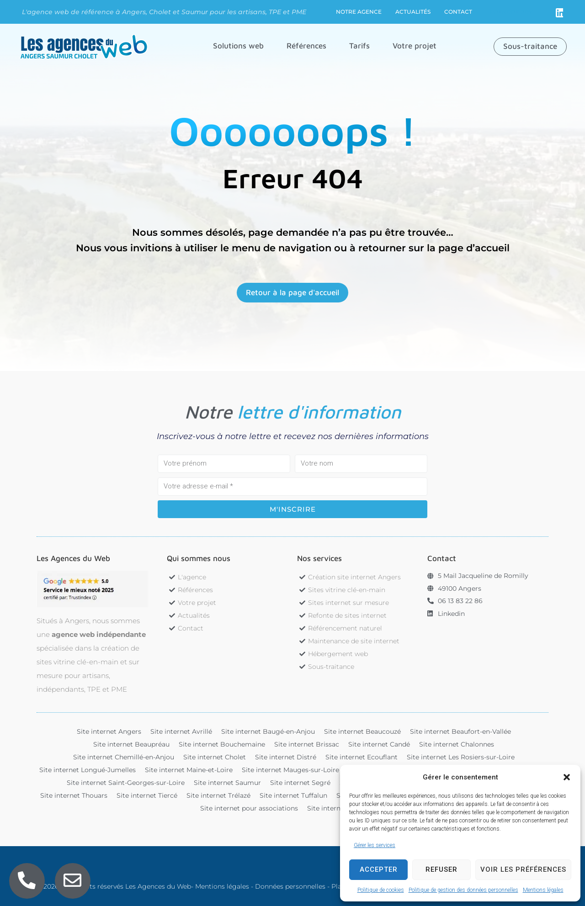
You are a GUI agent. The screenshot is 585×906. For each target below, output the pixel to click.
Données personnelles (290, 886)
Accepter (379, 869)
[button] (566, 777)
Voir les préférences (523, 869)
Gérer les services (374, 845)
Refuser (441, 869)
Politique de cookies (380, 890)
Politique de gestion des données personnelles (463, 890)
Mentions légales (543, 890)
